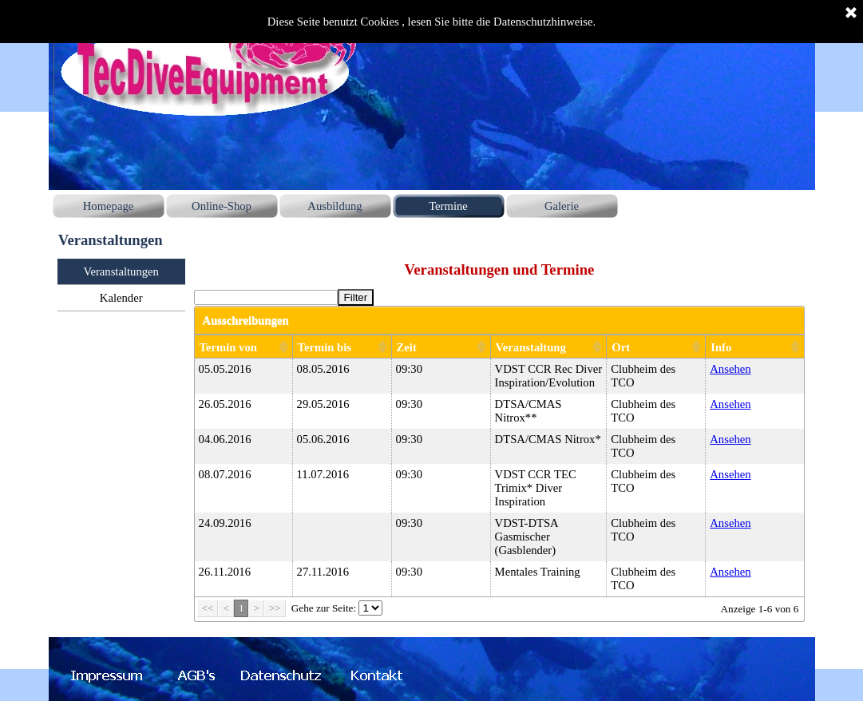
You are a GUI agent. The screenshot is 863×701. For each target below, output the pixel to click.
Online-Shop (221, 206)
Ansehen (730, 368)
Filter (356, 297)
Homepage (108, 206)
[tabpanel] (500, 269)
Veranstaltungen (120, 271)
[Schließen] (851, 13)
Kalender (121, 297)
